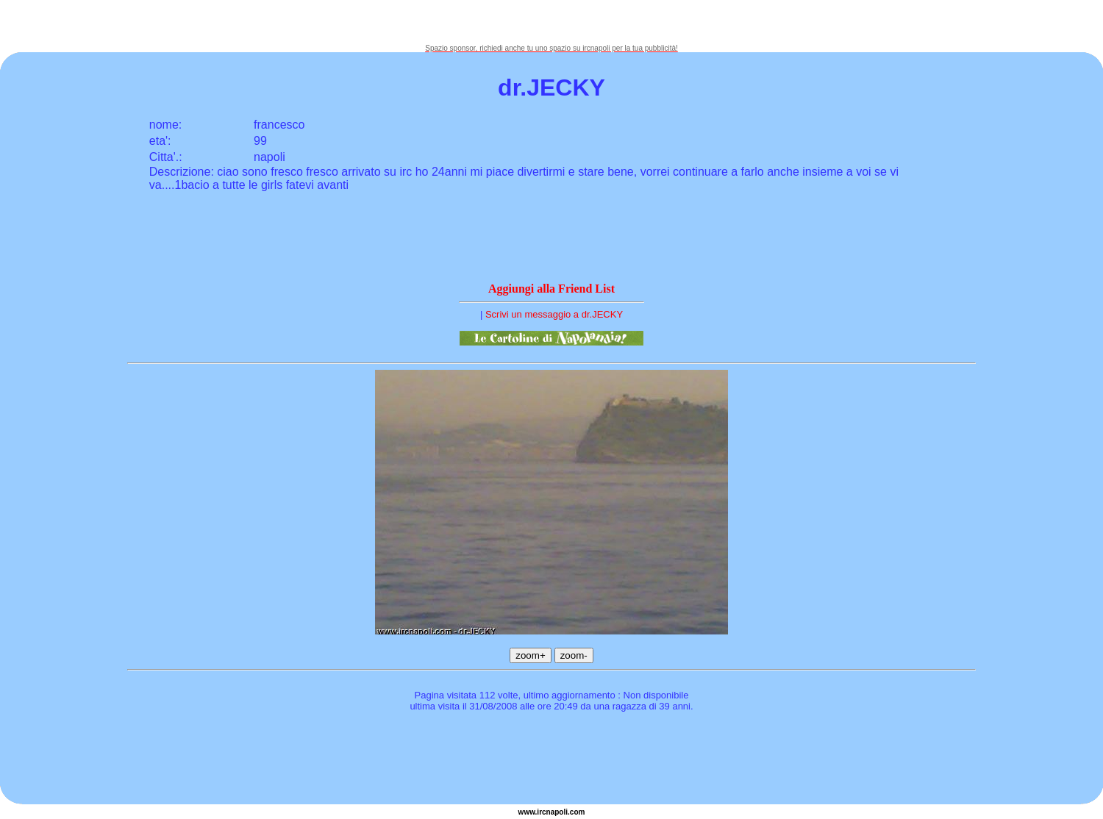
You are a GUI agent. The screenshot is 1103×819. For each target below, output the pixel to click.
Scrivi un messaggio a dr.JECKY (554, 314)
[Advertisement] (551, 22)
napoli (557, 812)
